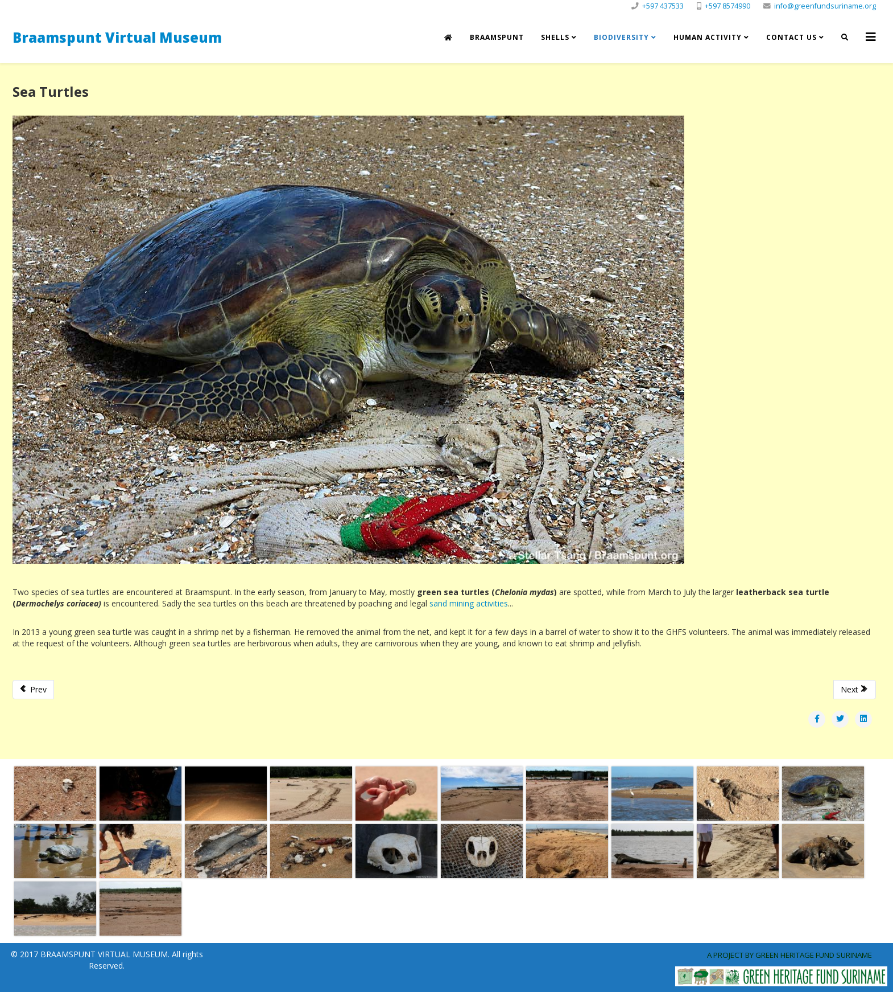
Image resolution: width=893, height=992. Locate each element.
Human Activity (707, 37)
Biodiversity (621, 37)
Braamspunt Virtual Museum (117, 37)
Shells (555, 37)
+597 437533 (663, 6)
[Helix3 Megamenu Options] (871, 37)
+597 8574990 (727, 6)
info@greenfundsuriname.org (825, 6)
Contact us (791, 37)
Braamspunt (497, 37)
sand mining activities (468, 603)
